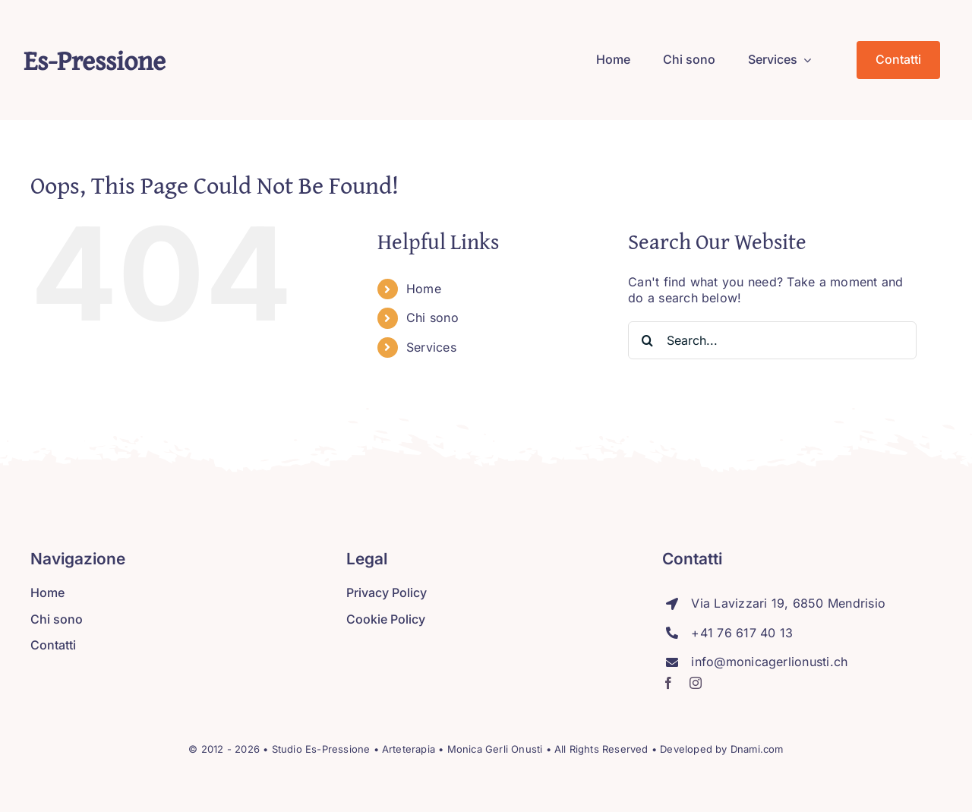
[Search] (647, 340)
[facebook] (668, 683)
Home (423, 288)
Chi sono (432, 317)
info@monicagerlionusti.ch (769, 661)
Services (431, 347)
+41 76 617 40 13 (742, 632)
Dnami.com (757, 749)
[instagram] (696, 683)
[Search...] (772, 340)
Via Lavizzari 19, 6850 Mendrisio (788, 603)
